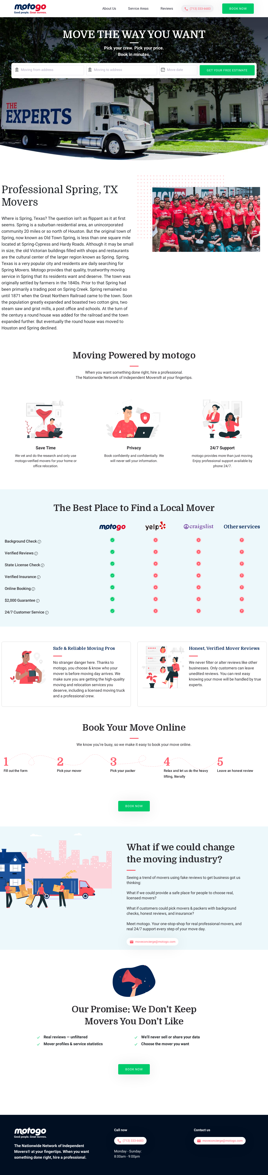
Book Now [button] (238, 8)
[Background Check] (39, 541)
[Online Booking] (33, 588)
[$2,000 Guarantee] (37, 600)
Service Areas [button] (138, 8)
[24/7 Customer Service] (46, 612)
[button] (197, 8)
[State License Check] (42, 565)
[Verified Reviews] (36, 553)
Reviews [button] (167, 8)
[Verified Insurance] (38, 577)
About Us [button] (109, 8)
